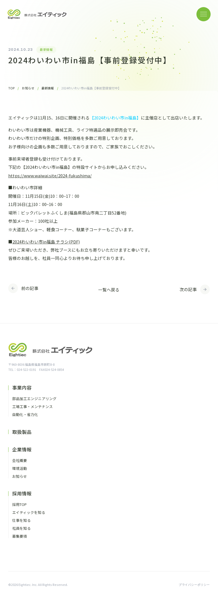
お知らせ (19, 476)
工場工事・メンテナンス (32, 407)
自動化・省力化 (25, 415)
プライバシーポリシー (194, 585)
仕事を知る (21, 520)
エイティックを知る (28, 512)
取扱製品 (22, 432)
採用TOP (19, 504)
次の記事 (188, 289)
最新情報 (46, 49)
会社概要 (19, 460)
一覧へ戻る (109, 290)
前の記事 (29, 288)
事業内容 (22, 387)
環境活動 (19, 468)
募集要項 (19, 536)
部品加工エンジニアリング (34, 399)
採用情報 (22, 493)
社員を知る (21, 528)
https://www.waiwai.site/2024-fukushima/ (50, 175)
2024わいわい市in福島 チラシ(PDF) (46, 242)
